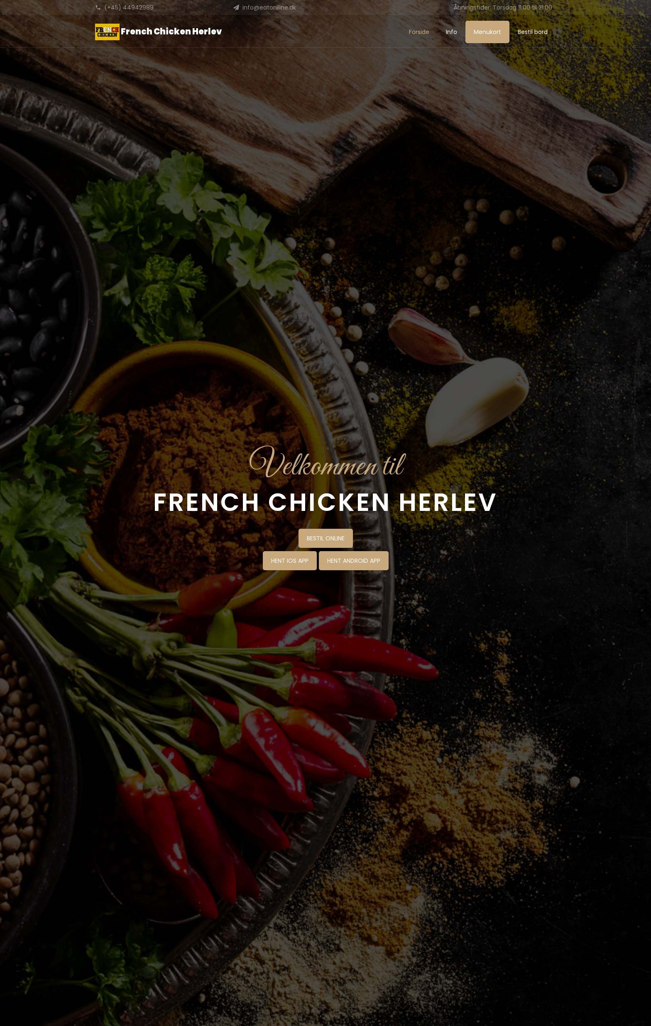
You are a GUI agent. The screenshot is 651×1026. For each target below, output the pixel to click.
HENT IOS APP (289, 561)
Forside (419, 32)
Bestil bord (533, 32)
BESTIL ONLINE (326, 538)
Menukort (487, 32)
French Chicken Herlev (158, 32)
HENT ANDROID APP (353, 561)
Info (451, 32)
